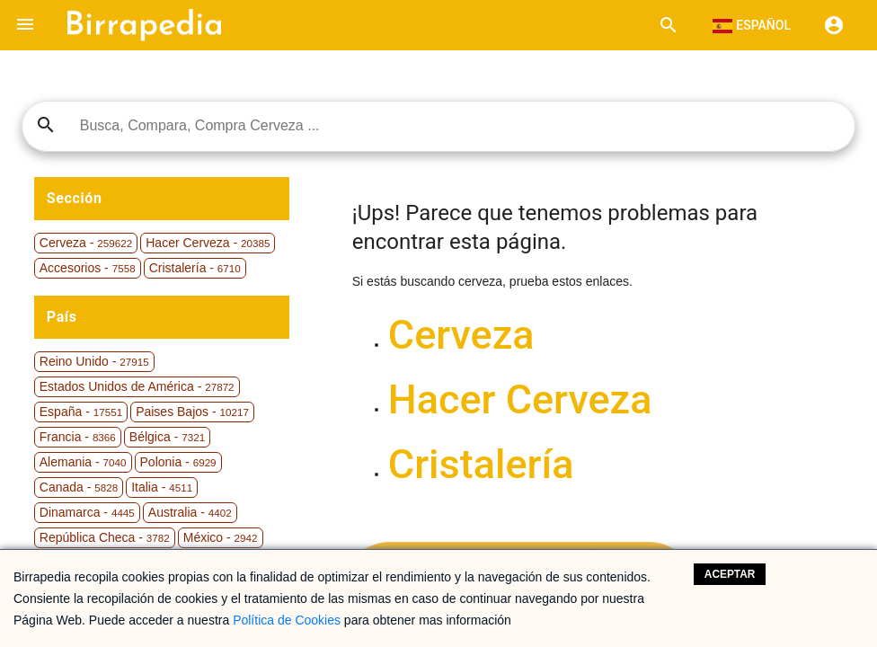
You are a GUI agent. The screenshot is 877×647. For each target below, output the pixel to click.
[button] (25, 25)
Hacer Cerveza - (208, 242)
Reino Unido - (94, 361)
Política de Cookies (287, 620)
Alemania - (83, 462)
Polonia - (178, 462)
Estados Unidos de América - (137, 386)
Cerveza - (86, 242)
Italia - (161, 487)
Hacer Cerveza (520, 399)
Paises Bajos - (192, 411)
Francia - (78, 437)
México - (220, 537)
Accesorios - (88, 268)
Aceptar (730, 574)
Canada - (79, 487)
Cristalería (481, 464)
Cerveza (461, 335)
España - (81, 411)
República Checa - (105, 537)
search (46, 125)
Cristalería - (195, 268)
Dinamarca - (87, 512)
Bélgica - (167, 437)
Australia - (190, 512)
